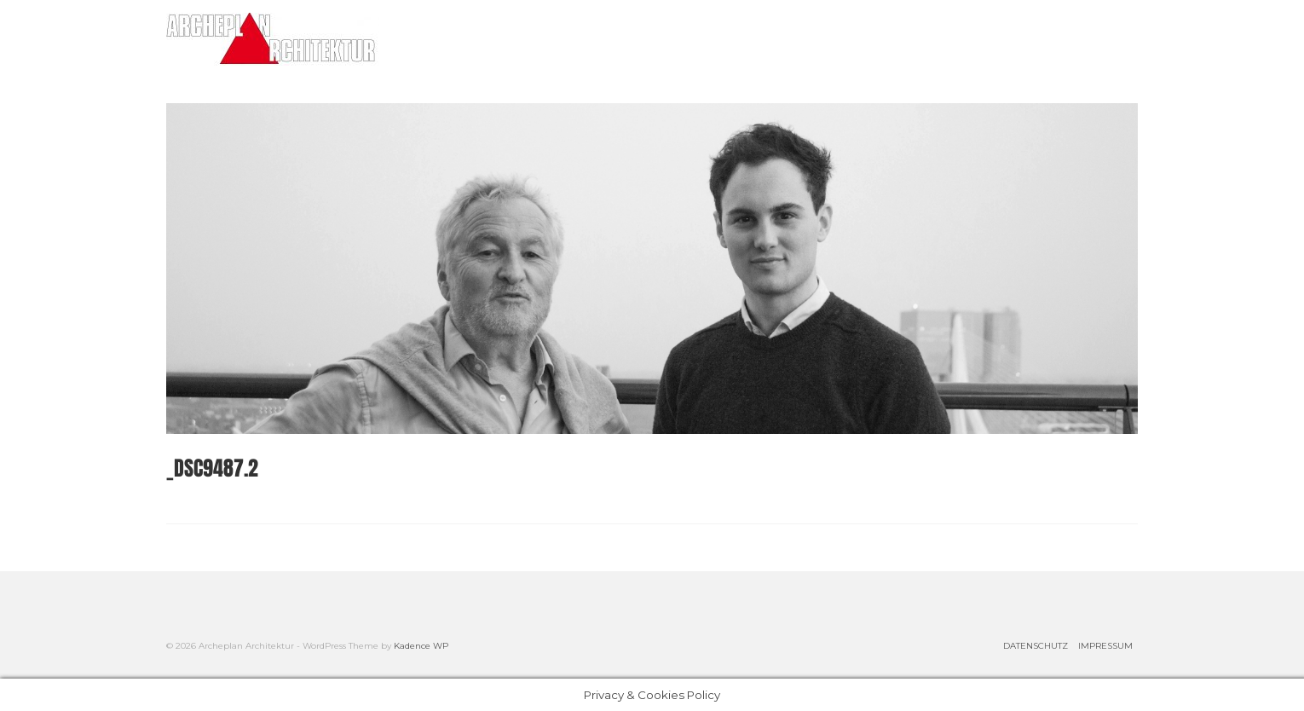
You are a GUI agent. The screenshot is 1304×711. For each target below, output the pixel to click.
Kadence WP (421, 645)
